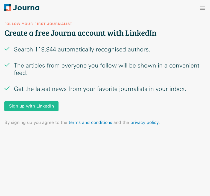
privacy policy (144, 122)
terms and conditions (90, 122)
